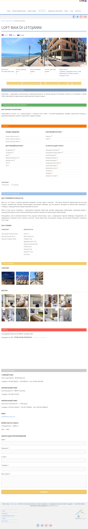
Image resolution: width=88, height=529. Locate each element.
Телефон (5, 465)
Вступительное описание (14, 83)
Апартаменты (42, 11)
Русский (22, 35)
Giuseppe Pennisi (53, 506)
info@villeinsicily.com (8, 417)
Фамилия (5, 448)
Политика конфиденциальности (8, 514)
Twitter (77, 16)
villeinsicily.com (14, 504)
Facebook (73, 16)
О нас (71, 11)
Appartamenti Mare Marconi (81, 514)
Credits (4, 518)
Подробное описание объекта (31, 83)
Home (9, 11)
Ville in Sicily (44, 4)
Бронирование (77, 83)
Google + (81, 16)
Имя (3, 440)
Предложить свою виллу (55, 11)
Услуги (66, 11)
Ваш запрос (6, 474)
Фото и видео (63, 83)
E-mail (4, 457)
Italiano (14, 35)
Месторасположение (52, 83)
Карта (70, 83)
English (6, 35)
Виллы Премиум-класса (19, 11)
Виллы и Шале (32, 11)
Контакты (78, 11)
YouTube (85, 16)
